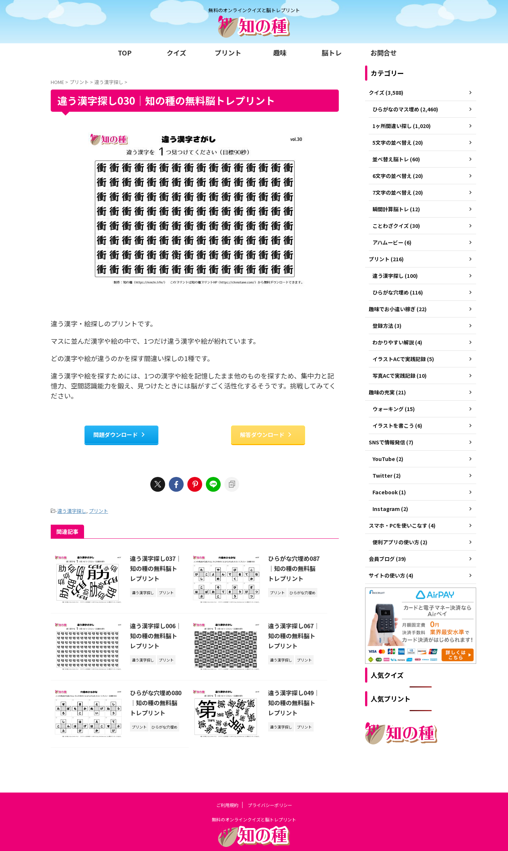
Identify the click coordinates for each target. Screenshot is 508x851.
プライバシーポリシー (270, 787)
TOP (124, 52)
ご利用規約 (227, 787)
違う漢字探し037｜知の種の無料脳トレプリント (154, 568)
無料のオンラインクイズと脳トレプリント (254, 801)
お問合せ (383, 52)
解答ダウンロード (266, 434)
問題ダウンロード (119, 434)
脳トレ (332, 52)
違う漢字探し (71, 510)
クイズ (176, 52)
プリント (228, 52)
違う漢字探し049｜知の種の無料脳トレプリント (292, 703)
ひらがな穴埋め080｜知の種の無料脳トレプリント (154, 703)
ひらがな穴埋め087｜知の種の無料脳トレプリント (292, 568)
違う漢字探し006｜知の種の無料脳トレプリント (154, 636)
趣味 (280, 52)
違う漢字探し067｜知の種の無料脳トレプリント (292, 636)
